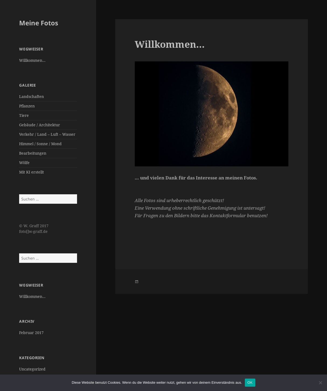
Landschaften (31, 96)
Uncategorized (32, 369)
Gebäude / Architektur (39, 124)
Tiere (24, 115)
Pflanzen (27, 105)
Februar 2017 (31, 332)
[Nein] (320, 382)
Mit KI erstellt (31, 172)
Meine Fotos (38, 22)
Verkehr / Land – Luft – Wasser (47, 134)
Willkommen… (32, 60)
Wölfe (24, 162)
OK (250, 382)
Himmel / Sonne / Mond (40, 143)
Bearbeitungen (32, 153)
